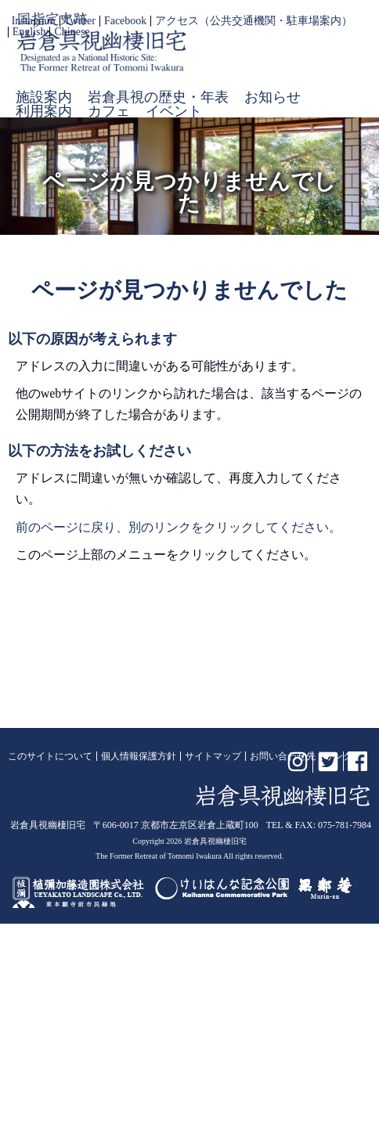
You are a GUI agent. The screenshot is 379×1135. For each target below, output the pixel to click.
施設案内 (44, 97)
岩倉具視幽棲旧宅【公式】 (102, 42)
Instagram (34, 21)
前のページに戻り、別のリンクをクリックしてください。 (178, 527)
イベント (174, 111)
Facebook (125, 21)
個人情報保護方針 (138, 756)
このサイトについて (50, 756)
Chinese (71, 32)
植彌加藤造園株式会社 (79, 888)
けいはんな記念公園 (222, 888)
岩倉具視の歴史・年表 (158, 97)
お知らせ (272, 97)
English (29, 32)
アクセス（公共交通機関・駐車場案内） (253, 21)
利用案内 (44, 111)
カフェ (109, 111)
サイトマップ (213, 756)
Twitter (80, 21)
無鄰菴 (325, 888)
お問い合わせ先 (283, 756)
